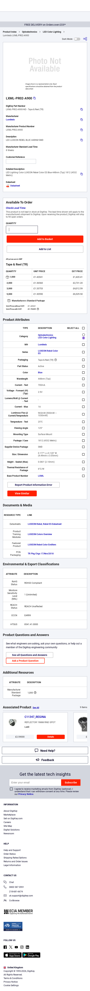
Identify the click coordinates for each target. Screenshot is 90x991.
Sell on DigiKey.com (13, 818)
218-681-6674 (13, 891)
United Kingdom (13, 967)
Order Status (10, 854)
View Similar (22, 493)
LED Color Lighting (52, 32)
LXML (41, 476)
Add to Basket (45, 239)
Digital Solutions (12, 830)
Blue (40, 372)
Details (51, 737)
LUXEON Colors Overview (40, 534)
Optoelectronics (29, 32)
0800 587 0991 (14, 887)
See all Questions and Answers (29, 655)
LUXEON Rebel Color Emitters (42, 544)
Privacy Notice (25, 794)
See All (36, 707)
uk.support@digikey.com (18, 896)
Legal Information (12, 865)
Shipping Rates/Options (15, 857)
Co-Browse (11, 901)
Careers (7, 822)
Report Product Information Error (33, 484)
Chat (9, 882)
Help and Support (12, 850)
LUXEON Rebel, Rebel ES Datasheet (44, 524)
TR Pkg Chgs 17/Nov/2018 (41, 553)
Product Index (9, 32)
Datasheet (13, 185)
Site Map (8, 826)
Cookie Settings (11, 985)
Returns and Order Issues (16, 861)
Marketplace (9, 815)
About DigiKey (10, 811)
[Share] (85, 39)
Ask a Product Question (25, 660)
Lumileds (10, 119)
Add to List (45, 249)
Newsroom (9, 833)
